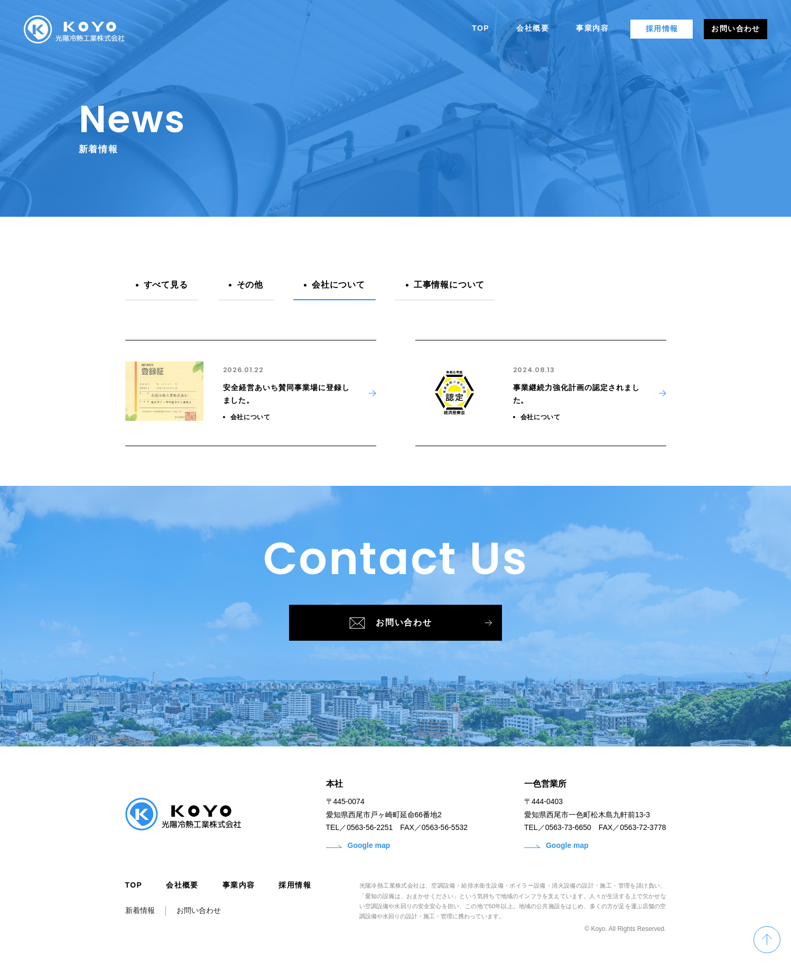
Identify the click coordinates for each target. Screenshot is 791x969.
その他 (250, 284)
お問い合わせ (405, 624)
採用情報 (294, 888)
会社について (338, 284)
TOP (134, 888)
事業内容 (238, 888)
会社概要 (182, 888)
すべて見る (166, 284)
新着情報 (140, 913)
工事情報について (449, 284)
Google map (358, 848)
